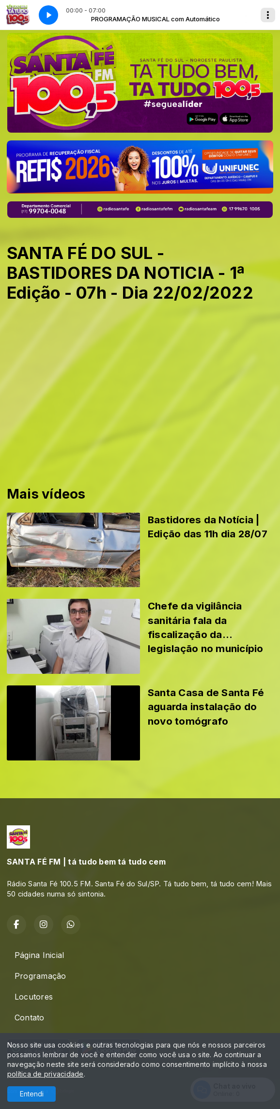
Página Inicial (39, 955)
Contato (30, 1017)
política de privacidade (45, 1074)
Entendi (32, 1094)
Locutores (34, 997)
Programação (40, 976)
